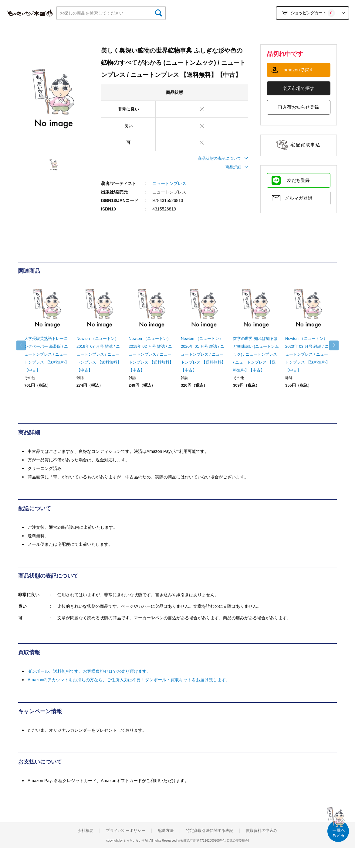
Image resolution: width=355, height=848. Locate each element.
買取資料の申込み (261, 831)
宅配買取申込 (305, 144)
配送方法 (166, 831)
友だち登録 (298, 180)
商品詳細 (236, 167)
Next (331, 345)
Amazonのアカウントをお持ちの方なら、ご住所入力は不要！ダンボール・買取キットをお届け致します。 (129, 679)
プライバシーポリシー (125, 831)
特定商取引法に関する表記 (209, 831)
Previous (24, 345)
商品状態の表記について (223, 158)
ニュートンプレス (169, 183)
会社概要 (85, 831)
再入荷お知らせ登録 (298, 107)
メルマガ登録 (298, 197)
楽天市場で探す (298, 88)
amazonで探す (298, 69)
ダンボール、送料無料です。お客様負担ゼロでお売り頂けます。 (89, 671)
